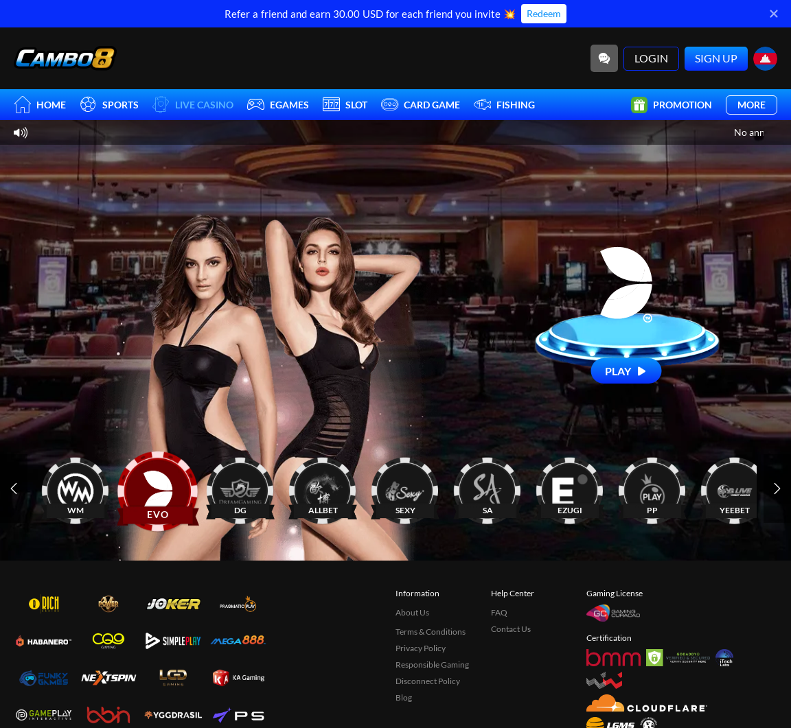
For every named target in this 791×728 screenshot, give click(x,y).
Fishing (504, 104)
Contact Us (511, 629)
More (751, 104)
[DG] (240, 488)
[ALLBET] (322, 488)
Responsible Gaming (432, 664)
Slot (345, 104)
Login (651, 57)
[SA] (487, 488)
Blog (404, 697)
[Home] (65, 58)
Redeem (544, 13)
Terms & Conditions (431, 631)
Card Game (420, 104)
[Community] (604, 58)
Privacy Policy (421, 648)
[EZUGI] (570, 488)
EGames (278, 104)
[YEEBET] (734, 488)
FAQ (499, 612)
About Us (412, 612)
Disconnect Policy (428, 681)
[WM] (75, 488)
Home (40, 104)
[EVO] (158, 488)
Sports (109, 104)
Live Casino (192, 104)
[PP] (652, 488)
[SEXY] (405, 488)
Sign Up (716, 57)
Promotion (671, 105)
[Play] (626, 371)
